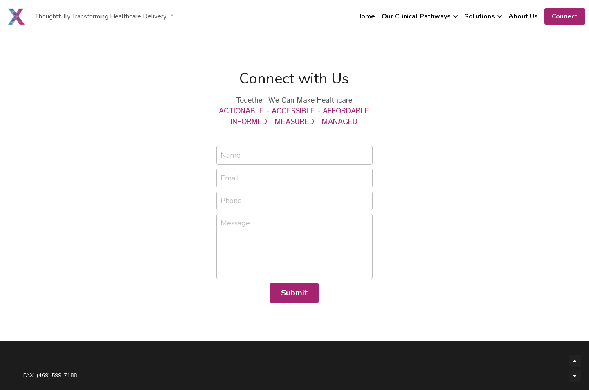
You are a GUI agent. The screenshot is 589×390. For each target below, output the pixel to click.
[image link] (16, 15)
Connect (565, 16)
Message (235, 223)
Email (229, 178)
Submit (294, 292)
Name (230, 155)
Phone (231, 200)
